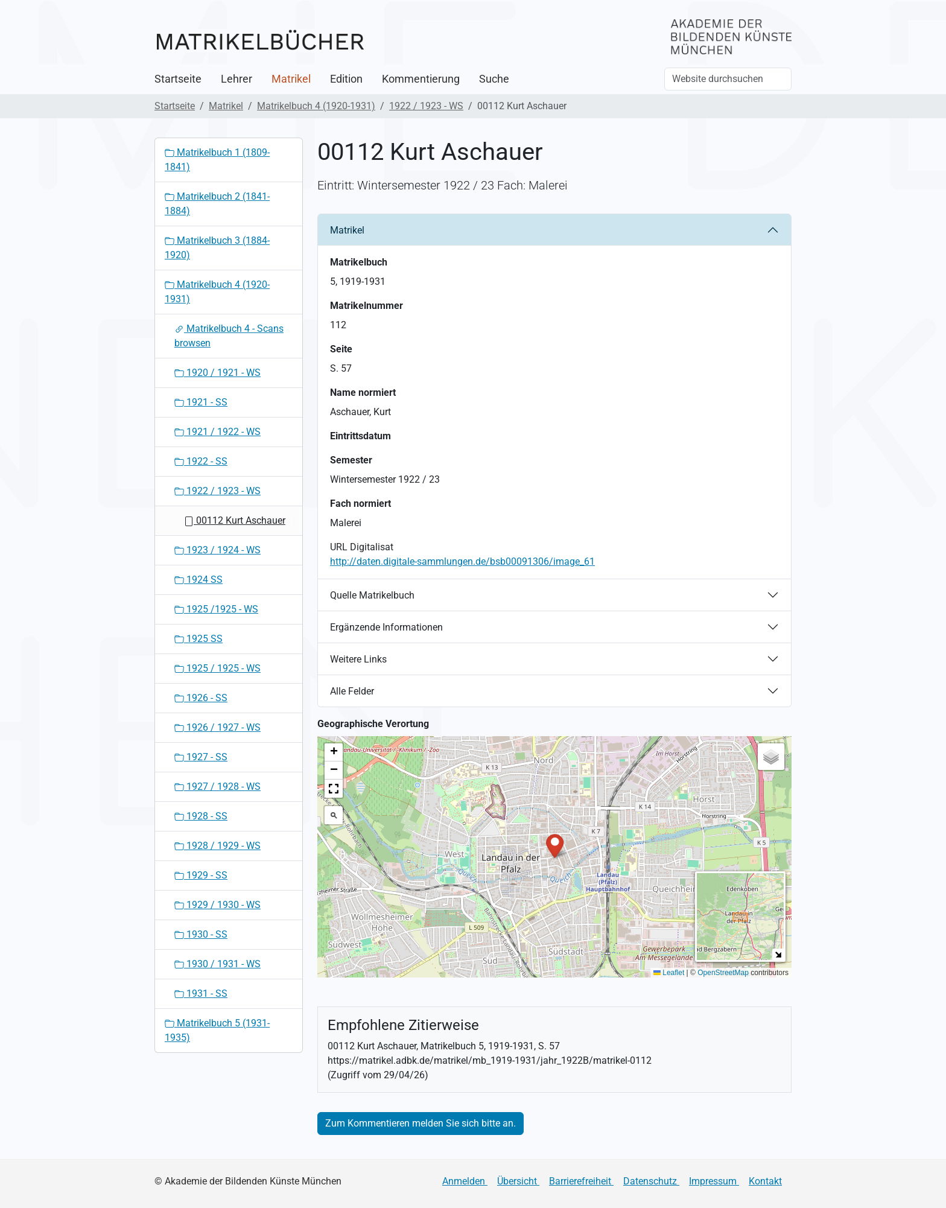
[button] (554, 845)
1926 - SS (200, 698)
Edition (346, 79)
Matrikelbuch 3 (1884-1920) (217, 248)
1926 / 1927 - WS (217, 727)
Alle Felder (352, 691)
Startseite (178, 79)
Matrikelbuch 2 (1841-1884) (217, 204)
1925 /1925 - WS (216, 609)
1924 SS (198, 579)
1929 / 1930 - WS (217, 905)
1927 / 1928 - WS (217, 786)
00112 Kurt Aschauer (234, 520)
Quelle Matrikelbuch (372, 595)
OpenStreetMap (723, 972)
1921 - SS (200, 402)
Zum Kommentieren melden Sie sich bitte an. (420, 1123)
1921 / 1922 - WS (217, 431)
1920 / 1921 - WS (217, 372)
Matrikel (291, 79)
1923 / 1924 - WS (217, 550)
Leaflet (668, 972)
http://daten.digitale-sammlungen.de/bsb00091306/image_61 (462, 561)
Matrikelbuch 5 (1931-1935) (217, 1030)
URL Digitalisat (361, 547)
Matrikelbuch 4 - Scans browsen (229, 336)
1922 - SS (200, 461)
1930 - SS (200, 934)
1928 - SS (200, 816)
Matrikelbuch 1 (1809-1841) (217, 160)
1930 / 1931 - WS (217, 964)
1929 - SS (200, 875)
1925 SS (198, 638)
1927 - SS (200, 757)
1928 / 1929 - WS (217, 845)
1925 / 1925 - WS (217, 668)
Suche (494, 79)
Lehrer (236, 79)
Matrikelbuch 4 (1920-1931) (316, 106)
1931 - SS (200, 993)
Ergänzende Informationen (386, 627)
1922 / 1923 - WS (426, 106)
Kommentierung (421, 79)
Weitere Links (358, 659)
